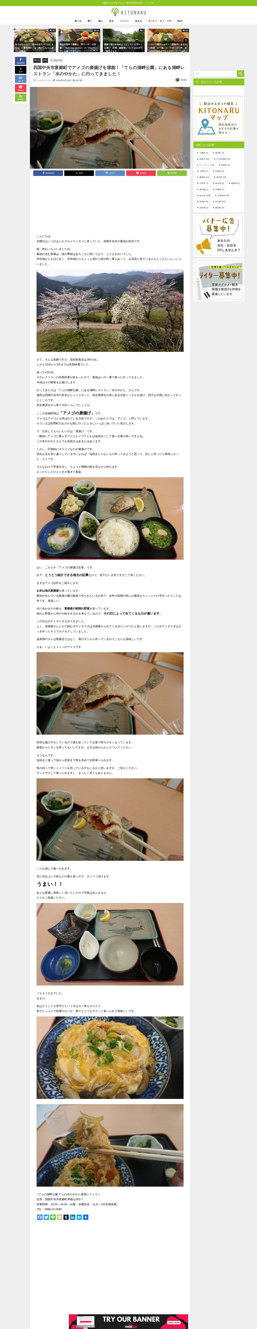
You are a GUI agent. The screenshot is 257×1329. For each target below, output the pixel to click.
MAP (179, 21)
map (46, 60)
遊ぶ (100, 21)
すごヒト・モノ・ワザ (159, 21)
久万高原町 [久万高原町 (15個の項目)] (223, 159)
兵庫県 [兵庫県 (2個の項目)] (219, 189)
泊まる (138, 21)
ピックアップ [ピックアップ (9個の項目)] (206, 165)
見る (111, 21)
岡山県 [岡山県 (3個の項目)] (219, 183)
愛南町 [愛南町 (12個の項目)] (204, 177)
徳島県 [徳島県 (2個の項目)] (235, 183)
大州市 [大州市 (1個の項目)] (203, 183)
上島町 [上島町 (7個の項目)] (203, 171)
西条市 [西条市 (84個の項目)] (204, 159)
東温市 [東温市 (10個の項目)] (221, 177)
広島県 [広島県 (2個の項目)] (219, 171)
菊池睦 (184, 80)
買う (90, 21)
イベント (124, 21)
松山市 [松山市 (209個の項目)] (204, 196)
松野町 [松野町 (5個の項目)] (225, 165)
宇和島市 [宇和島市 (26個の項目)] (223, 196)
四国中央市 (60, 60)
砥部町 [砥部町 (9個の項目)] (219, 208)
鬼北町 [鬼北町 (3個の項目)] (219, 153)
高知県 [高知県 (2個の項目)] (203, 208)
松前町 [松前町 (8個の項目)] (203, 202)
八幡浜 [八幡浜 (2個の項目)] (203, 153)
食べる (78, 21)
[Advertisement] (73, 205)
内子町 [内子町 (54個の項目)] (220, 202)
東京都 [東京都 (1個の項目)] (203, 189)
